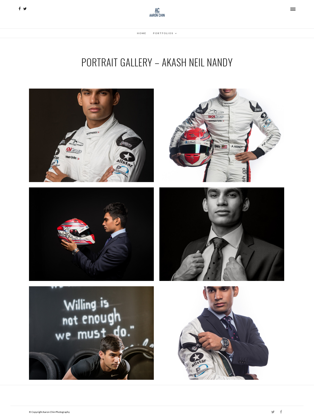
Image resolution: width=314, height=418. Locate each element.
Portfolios (163, 33)
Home (141, 33)
